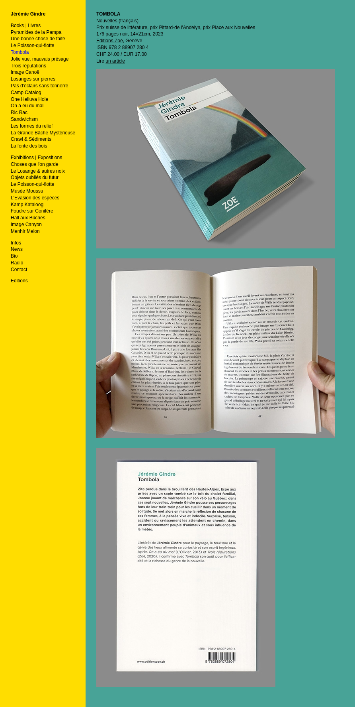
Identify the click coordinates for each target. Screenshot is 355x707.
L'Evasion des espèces (35, 198)
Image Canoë (25, 72)
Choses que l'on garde (35, 164)
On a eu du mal (27, 105)
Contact (19, 269)
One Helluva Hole (29, 99)
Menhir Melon (25, 231)
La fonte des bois (29, 146)
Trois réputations (28, 66)
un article (115, 61)
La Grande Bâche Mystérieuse (43, 133)
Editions (19, 281)
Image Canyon (26, 224)
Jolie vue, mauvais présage (39, 59)
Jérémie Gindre (28, 14)
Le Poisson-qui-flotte (32, 45)
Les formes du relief (32, 126)
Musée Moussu (27, 191)
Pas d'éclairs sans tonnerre (39, 86)
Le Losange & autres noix (38, 171)
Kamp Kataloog (27, 204)
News (17, 249)
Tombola (20, 52)
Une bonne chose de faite (38, 38)
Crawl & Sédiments (31, 139)
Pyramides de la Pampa (36, 32)
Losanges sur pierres (33, 79)
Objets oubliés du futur (35, 177)
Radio (17, 263)
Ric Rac (19, 112)
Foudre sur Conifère (32, 211)
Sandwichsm (24, 119)
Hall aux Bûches (28, 218)
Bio (14, 256)
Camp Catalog (26, 92)
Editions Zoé (109, 40)
